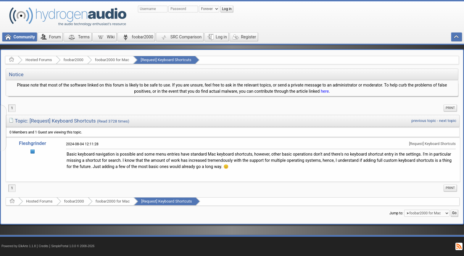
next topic (447, 120)
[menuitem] (450, 108)
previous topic (423, 120)
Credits (44, 246)
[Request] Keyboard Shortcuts (166, 60)
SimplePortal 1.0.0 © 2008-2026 (72, 246)
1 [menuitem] (12, 108)
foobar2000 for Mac (112, 60)
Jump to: (396, 213)
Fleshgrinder (32, 143)
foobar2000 (73, 60)
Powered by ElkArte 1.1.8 (18, 246)
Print (450, 108)
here (325, 91)
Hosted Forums (38, 60)
